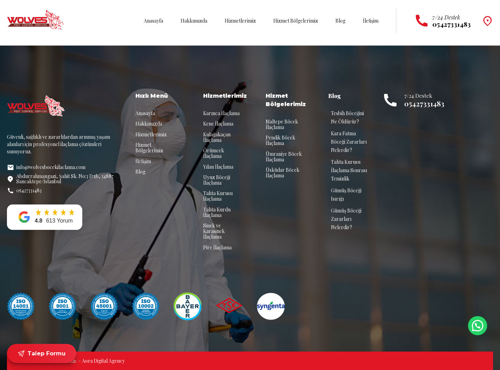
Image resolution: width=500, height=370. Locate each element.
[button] (44, 217)
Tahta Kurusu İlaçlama (218, 196)
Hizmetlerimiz (240, 20)
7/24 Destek (446, 17)
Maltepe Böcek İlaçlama (282, 124)
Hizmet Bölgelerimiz (295, 20)
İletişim (370, 20)
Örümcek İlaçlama (213, 153)
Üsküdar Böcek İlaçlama (282, 173)
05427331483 (424, 103)
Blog (340, 20)
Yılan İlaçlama (218, 166)
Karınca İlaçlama (221, 113)
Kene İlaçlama (218, 123)
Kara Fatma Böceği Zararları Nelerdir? (349, 141)
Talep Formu (41, 353)
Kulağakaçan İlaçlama (217, 137)
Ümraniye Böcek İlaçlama (284, 157)
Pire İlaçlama (217, 247)
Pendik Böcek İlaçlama (280, 140)
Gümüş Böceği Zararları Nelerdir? (346, 219)
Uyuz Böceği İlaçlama (216, 180)
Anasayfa (153, 20)
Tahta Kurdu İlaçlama (217, 212)
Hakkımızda (194, 20)
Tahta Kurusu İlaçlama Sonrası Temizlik (349, 170)
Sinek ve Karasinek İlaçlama (214, 231)
